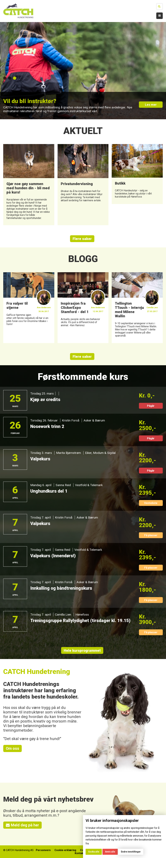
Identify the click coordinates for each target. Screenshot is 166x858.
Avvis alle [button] (110, 851)
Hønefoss (82, 615)
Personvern (43, 850)
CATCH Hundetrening (36, 672)
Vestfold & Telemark (88, 485)
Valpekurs (40, 459)
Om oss (12, 748)
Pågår (150, 406)
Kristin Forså (70, 420)
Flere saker (82, 239)
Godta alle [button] (93, 851)
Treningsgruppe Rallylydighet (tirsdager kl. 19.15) (80, 620)
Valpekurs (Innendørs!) (53, 556)
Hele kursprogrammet (82, 650)
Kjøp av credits (45, 399)
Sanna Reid (63, 485)
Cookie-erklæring (65, 850)
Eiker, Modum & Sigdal (100, 453)
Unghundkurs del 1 (48, 491)
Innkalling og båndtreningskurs (61, 588)
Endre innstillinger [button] (131, 851)
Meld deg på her (22, 825)
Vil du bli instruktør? (29, 101)
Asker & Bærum (94, 420)
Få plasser (150, 535)
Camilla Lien (63, 615)
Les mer (151, 105)
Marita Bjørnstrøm (68, 453)
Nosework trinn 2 (47, 426)
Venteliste (150, 503)
